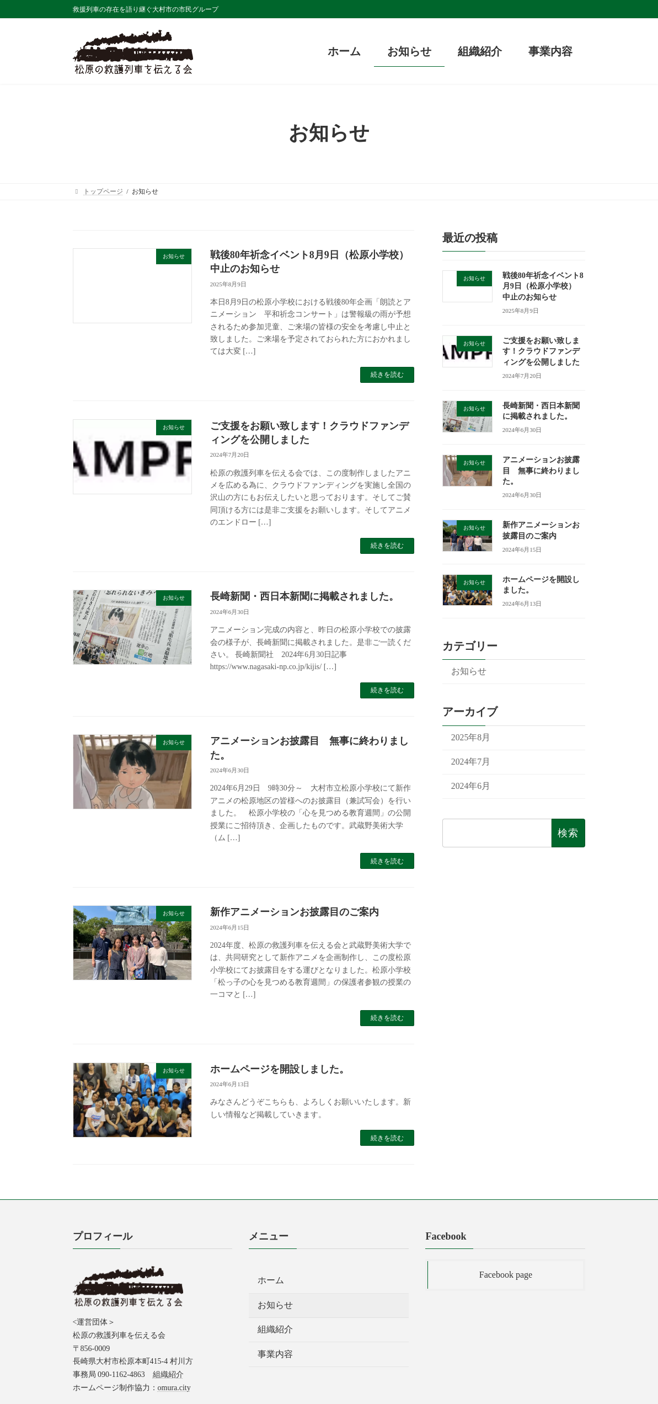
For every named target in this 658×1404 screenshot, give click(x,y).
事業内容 (275, 1353)
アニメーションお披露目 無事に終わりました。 (541, 470)
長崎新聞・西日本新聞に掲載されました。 (304, 596)
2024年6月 (470, 786)
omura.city (174, 1388)
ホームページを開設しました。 (279, 1069)
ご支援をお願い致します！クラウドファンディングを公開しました (541, 351)
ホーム (271, 1280)
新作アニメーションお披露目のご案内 (294, 911)
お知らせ (468, 671)
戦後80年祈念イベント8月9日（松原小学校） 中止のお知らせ (543, 286)
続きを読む (387, 374)
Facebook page (505, 1274)
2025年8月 (470, 736)
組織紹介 (168, 1374)
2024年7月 (470, 761)
